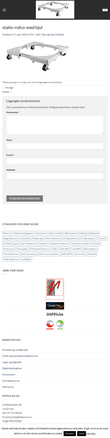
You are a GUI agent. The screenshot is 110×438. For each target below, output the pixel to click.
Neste (7, 91)
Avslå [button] (81, 433)
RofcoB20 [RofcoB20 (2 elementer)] (65, 249)
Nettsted (10, 169)
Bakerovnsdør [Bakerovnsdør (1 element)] (56, 233)
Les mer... (91, 433)
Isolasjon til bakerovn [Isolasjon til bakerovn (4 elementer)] (59, 243)
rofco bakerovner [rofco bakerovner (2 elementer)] (11, 254)
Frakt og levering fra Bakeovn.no (20, 355)
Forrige (7, 87)
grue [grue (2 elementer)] (16, 243)
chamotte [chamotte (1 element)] (25, 238)
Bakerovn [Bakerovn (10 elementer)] (7, 233)
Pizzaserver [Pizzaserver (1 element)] (8, 249)
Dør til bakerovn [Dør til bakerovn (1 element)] (53, 238)
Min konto (8, 386)
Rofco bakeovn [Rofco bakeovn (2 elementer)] (90, 249)
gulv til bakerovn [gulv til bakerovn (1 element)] (29, 243)
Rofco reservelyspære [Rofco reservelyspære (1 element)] (49, 254)
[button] (4, 10)
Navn (9, 140)
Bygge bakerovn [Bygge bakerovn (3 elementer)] (10, 238)
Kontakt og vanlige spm (15, 349)
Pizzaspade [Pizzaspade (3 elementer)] (22, 249)
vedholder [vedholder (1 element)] (26, 259)
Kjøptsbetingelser (12, 368)
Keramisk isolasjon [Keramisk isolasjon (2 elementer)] (80, 243)
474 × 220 (34, 34)
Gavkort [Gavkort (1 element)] (102, 238)
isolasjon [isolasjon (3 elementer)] (43, 243)
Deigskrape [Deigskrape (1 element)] (38, 238)
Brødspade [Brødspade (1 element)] (94, 233)
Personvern (8, 374)
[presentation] (28, 188)
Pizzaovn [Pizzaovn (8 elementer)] (96, 243)
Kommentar (13, 112)
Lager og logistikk (11, 362)
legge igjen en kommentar (50, 82)
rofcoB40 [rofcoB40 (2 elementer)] (76, 249)
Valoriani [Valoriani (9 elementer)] (92, 254)
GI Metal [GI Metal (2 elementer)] (7, 243)
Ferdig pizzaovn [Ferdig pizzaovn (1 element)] (88, 238)
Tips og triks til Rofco (52, 34)
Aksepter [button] (70, 433)
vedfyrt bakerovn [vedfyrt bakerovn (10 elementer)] (11, 259)
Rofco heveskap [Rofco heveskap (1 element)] (29, 254)
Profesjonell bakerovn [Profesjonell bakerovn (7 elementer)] (40, 249)
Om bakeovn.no (11, 380)
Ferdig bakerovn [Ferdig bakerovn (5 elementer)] (71, 238)
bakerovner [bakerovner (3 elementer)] (41, 233)
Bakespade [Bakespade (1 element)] (70, 233)
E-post (10, 155)
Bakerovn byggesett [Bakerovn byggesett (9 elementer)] (24, 233)
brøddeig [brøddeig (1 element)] (82, 233)
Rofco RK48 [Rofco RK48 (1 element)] (67, 254)
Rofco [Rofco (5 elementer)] (55, 249)
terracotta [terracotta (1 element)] (80, 254)
